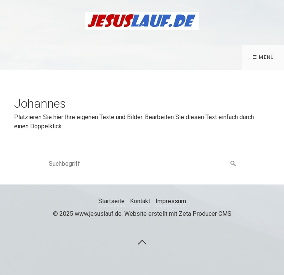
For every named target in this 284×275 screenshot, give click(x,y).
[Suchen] (233, 163)
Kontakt (140, 201)
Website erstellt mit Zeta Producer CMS (177, 213)
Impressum (171, 201)
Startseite (111, 201)
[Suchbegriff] (142, 163)
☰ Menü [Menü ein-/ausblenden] (263, 57)
